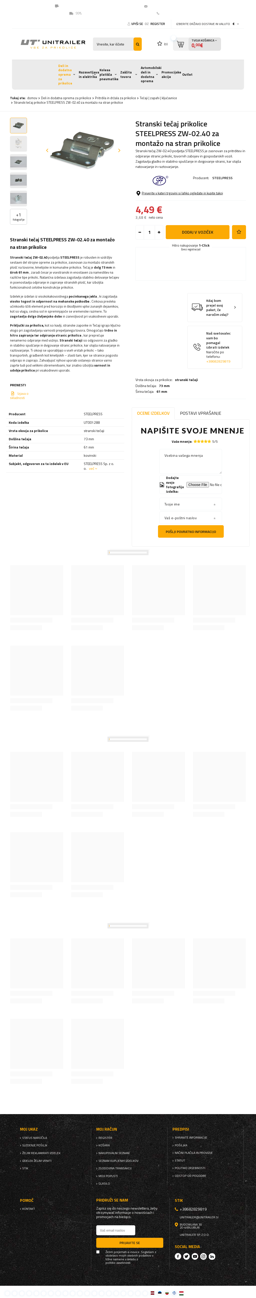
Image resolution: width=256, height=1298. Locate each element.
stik (25, 1168)
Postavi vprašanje (200, 413)
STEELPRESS (222, 177)
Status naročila (34, 1137)
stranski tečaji (186, 191)
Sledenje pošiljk (34, 1145)
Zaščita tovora (126, 74)
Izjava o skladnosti (19, 396)
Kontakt (168, 13)
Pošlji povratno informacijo (191, 531)
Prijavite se (130, 1242)
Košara (104, 1145)
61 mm (161, 203)
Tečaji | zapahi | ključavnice (158, 97)
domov (32, 97)
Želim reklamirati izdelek (41, 1153)
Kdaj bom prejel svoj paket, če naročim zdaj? (217, 334)
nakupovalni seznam (114, 1153)
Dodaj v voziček (197, 258)
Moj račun (106, 1129)
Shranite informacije (191, 1137)
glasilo (104, 1183)
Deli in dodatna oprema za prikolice (65, 74)
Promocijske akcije (171, 74)
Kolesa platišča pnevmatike (109, 74)
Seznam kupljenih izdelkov (118, 1160)
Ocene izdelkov (153, 413)
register (157, 23)
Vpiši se (137, 23)
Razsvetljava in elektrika (89, 74)
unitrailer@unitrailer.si (169, 6)
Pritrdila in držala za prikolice (115, 97)
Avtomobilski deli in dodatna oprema (151, 74)
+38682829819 (218, 387)
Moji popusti (108, 1176)
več (91, 468)
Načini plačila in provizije (194, 1152)
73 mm (164, 197)
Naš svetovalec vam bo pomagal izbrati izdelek (218, 374)
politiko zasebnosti (190, 1168)
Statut (180, 1160)
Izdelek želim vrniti (37, 1160)
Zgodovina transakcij (115, 1168)
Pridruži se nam (112, 1200)
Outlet (187, 74)
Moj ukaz (29, 1129)
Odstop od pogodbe (190, 1175)
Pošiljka (181, 1145)
